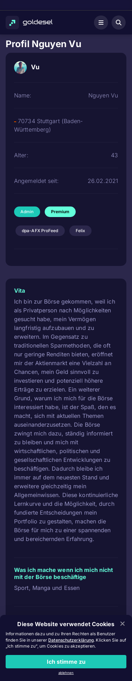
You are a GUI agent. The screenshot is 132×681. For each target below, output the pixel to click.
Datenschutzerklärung (71, 640)
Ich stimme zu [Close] (66, 661)
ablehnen (66, 673)
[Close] (122, 624)
